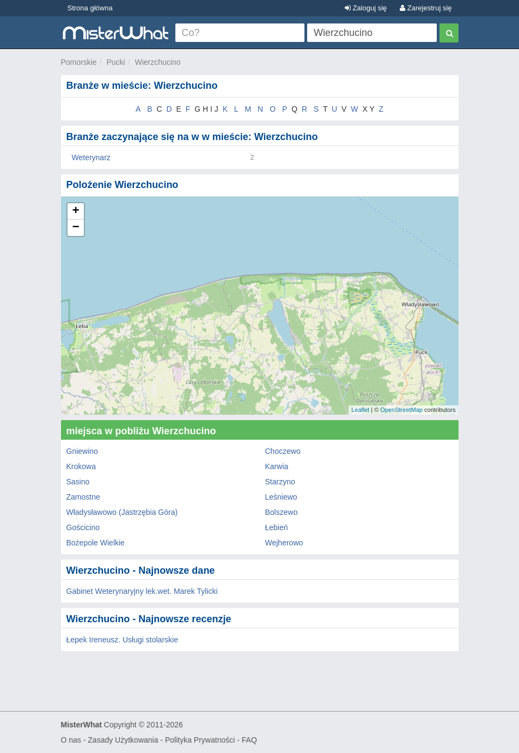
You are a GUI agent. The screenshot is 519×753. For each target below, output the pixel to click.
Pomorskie (79, 62)
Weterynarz (91, 157)
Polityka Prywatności (200, 740)
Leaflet (360, 409)
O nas (71, 740)
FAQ (249, 740)
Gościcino (83, 527)
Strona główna (90, 8)
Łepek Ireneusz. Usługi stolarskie (122, 639)
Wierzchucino (157, 62)
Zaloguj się (366, 8)
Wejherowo (284, 542)
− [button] (75, 228)
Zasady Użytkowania (123, 740)
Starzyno (280, 481)
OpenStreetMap (401, 409)
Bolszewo (281, 512)
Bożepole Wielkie (95, 542)
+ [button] (75, 211)
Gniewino (82, 451)
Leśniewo (281, 497)
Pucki (115, 62)
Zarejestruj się (425, 8)
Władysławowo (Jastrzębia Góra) (122, 512)
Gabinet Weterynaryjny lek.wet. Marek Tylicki (142, 591)
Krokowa (81, 466)
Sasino (78, 481)
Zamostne (83, 497)
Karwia (277, 466)
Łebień (276, 527)
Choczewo (283, 451)
